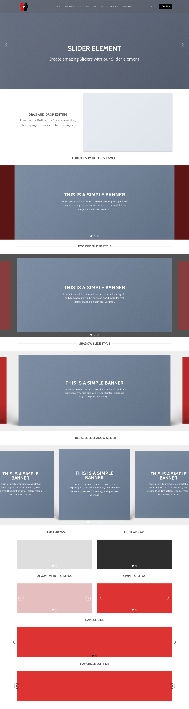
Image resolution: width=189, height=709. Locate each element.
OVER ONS (69, 6)
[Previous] (6, 44)
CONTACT (153, 6)
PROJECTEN (99, 6)
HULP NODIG (113, 6)
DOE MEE (141, 6)
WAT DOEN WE (84, 6)
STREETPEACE (128, 6)
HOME (58, 6)
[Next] (182, 44)
